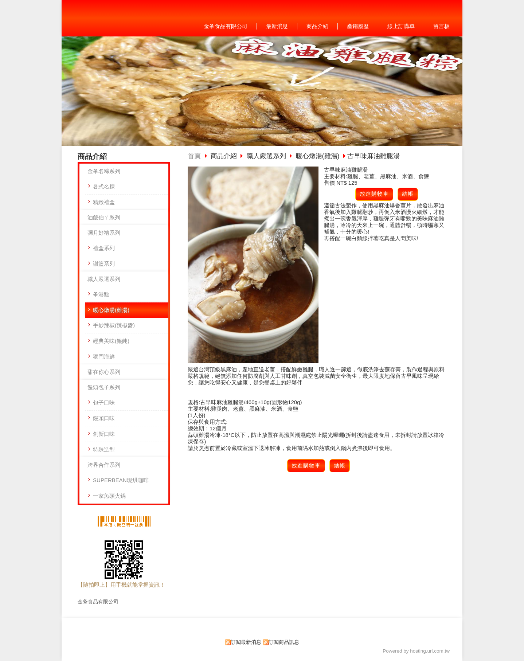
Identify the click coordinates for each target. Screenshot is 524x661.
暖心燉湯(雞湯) (111, 310)
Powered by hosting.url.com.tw (416, 651)
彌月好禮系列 (103, 233)
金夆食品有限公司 (98, 602)
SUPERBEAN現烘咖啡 (121, 480)
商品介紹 (225, 156)
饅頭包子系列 (103, 387)
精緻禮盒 (104, 202)
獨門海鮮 (104, 356)
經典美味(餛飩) (111, 341)
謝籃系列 (104, 264)
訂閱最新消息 (246, 642)
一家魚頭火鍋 (109, 496)
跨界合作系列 (103, 465)
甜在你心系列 (103, 372)
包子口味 (104, 402)
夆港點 (101, 294)
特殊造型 (104, 449)
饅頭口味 (104, 418)
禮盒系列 (104, 248)
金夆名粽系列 (103, 171)
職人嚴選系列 (103, 279)
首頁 (194, 156)
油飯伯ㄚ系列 (103, 217)
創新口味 (104, 434)
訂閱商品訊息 (284, 642)
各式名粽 (104, 186)
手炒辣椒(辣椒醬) (114, 325)
